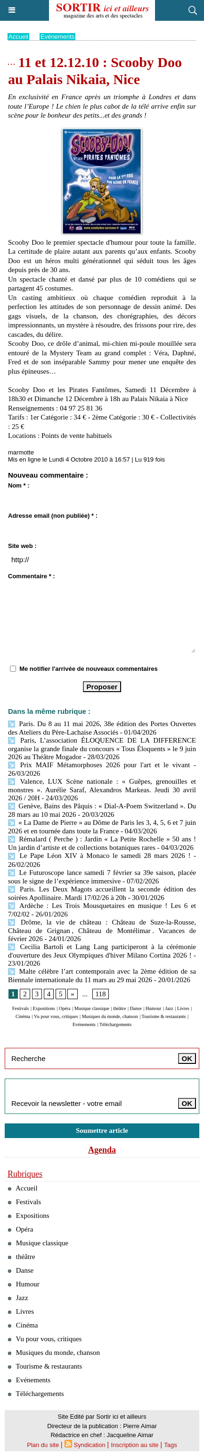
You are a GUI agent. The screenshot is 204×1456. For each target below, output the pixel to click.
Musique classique (91, 1008)
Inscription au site (134, 1444)
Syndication (90, 1444)
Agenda (102, 1150)
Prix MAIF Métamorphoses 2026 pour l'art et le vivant (99, 765)
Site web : (22, 545)
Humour (153, 1008)
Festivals (20, 1008)
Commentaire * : (31, 576)
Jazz (169, 1008)
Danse (136, 1008)
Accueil (18, 36)
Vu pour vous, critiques (56, 1016)
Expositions (44, 1008)
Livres (183, 1008)
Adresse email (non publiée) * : (53, 515)
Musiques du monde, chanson (110, 1016)
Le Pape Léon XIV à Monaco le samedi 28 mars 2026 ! (99, 855)
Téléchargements (115, 1024)
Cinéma (23, 1016)
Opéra (64, 1008)
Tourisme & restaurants (164, 1016)
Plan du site (43, 1444)
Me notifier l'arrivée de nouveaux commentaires (88, 668)
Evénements (57, 36)
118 (101, 994)
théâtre (119, 1008)
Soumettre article (102, 1130)
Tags (170, 1444)
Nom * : (19, 485)
